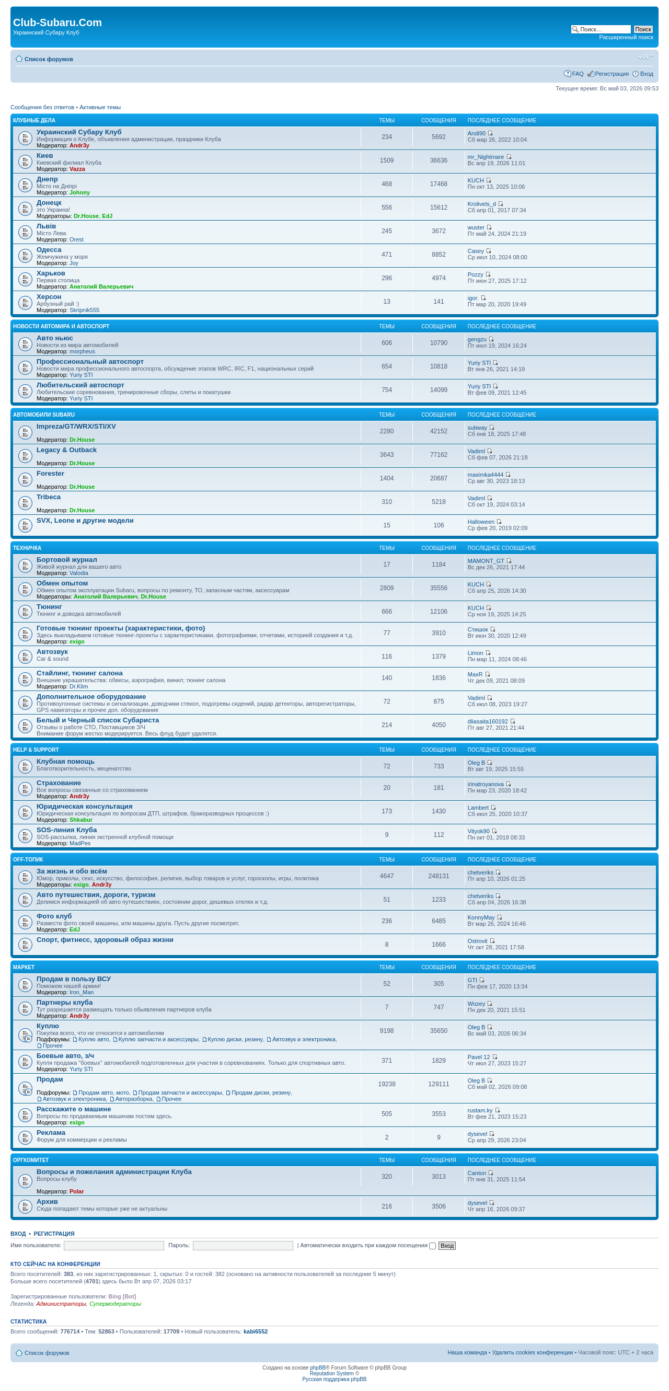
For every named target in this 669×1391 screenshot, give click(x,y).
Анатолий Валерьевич (102, 286)
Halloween (481, 522)
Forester (50, 473)
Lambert (478, 807)
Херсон (49, 297)
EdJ (107, 216)
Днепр (47, 179)
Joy (74, 263)
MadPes (80, 843)
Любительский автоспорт (80, 385)
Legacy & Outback (67, 450)
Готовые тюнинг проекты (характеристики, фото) (121, 628)
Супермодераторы (115, 1304)
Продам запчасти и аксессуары (180, 1092)
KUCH (476, 180)
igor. (473, 298)
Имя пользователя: (35, 1245)
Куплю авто (93, 1039)
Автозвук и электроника (304, 1039)
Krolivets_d (482, 204)
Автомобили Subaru (44, 415)
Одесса (49, 250)
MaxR (475, 674)
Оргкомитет (31, 1160)
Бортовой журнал (67, 560)
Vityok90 (479, 831)
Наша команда (467, 1352)
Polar (77, 1191)
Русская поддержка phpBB (334, 1379)
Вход (646, 74)
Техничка (27, 548)
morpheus (82, 351)
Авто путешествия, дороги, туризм (96, 895)
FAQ (578, 74)
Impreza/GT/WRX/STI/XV (76, 426)
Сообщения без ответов (42, 107)
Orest (77, 239)
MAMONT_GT (486, 561)
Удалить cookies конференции (532, 1352)
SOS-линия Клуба (67, 830)
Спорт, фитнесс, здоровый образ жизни (105, 940)
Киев (45, 155)
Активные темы (100, 107)
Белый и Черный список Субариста (98, 720)
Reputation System (332, 1373)
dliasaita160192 (488, 721)
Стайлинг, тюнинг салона (80, 673)
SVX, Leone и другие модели (85, 520)
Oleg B (477, 763)
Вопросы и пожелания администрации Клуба (114, 1172)
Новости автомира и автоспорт (61, 326)
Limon (475, 653)
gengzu (477, 339)
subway (477, 427)
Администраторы (61, 1304)
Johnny (80, 192)
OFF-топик (28, 860)
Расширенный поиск (626, 37)
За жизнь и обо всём (72, 871)
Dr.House (86, 216)
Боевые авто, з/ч (65, 1056)
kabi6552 (256, 1331)
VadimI (476, 451)
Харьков (51, 273)
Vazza (77, 169)
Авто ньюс (55, 338)
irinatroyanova (486, 784)
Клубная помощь (66, 761)
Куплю (48, 1026)
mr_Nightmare (486, 157)
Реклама (51, 1132)
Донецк (49, 202)
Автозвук (52, 652)
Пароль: (179, 1245)
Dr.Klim (79, 686)
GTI (472, 980)
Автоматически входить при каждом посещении (368, 1245)
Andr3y (79, 145)
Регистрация (612, 74)
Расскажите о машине (74, 1109)
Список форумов (49, 59)
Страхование (59, 783)
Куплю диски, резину (235, 1039)
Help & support (36, 750)
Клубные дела (34, 120)
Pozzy (475, 274)
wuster (476, 227)
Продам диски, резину (261, 1092)
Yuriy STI (81, 375)
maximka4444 (485, 475)
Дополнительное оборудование (91, 696)
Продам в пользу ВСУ (74, 979)
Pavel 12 (479, 1057)
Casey (476, 251)
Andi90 (477, 133)
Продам (50, 1079)
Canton (477, 1173)
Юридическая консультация (85, 806)
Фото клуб (54, 916)
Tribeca (49, 497)
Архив (47, 1201)
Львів (46, 226)
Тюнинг (49, 607)
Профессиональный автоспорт (90, 361)
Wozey (476, 1004)
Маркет (23, 967)
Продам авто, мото (103, 1092)
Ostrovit (478, 941)
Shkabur (81, 820)
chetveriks (481, 872)
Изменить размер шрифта (645, 57)
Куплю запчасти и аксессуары (159, 1039)
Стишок (478, 629)
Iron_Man (82, 992)
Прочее (53, 1045)
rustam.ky (480, 1110)
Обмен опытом (62, 583)
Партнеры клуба (65, 1002)
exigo (77, 641)
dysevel (477, 1134)
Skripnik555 (84, 310)
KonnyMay (481, 917)
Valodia (79, 573)
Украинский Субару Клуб (79, 132)
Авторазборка (134, 1099)
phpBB (318, 1368)
